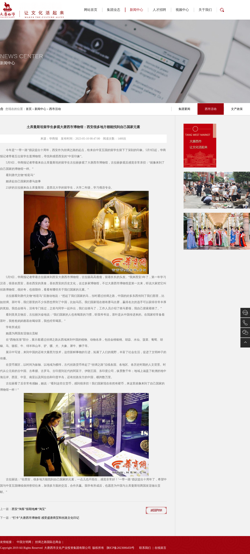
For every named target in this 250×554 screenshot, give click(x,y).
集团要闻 (184, 109)
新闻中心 (134, 10)
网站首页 (90, 9)
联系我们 (145, 547)
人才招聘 (159, 9)
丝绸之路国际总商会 (48, 542)
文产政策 (237, 109)
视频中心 (182, 9)
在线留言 (160, 547)
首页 (29, 109)
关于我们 (205, 9)
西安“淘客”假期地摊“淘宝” (29, 509)
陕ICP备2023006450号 (121, 547)
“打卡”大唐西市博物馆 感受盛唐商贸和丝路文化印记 (45, 517)
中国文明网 (24, 542)
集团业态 (113, 9)
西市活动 (55, 109)
